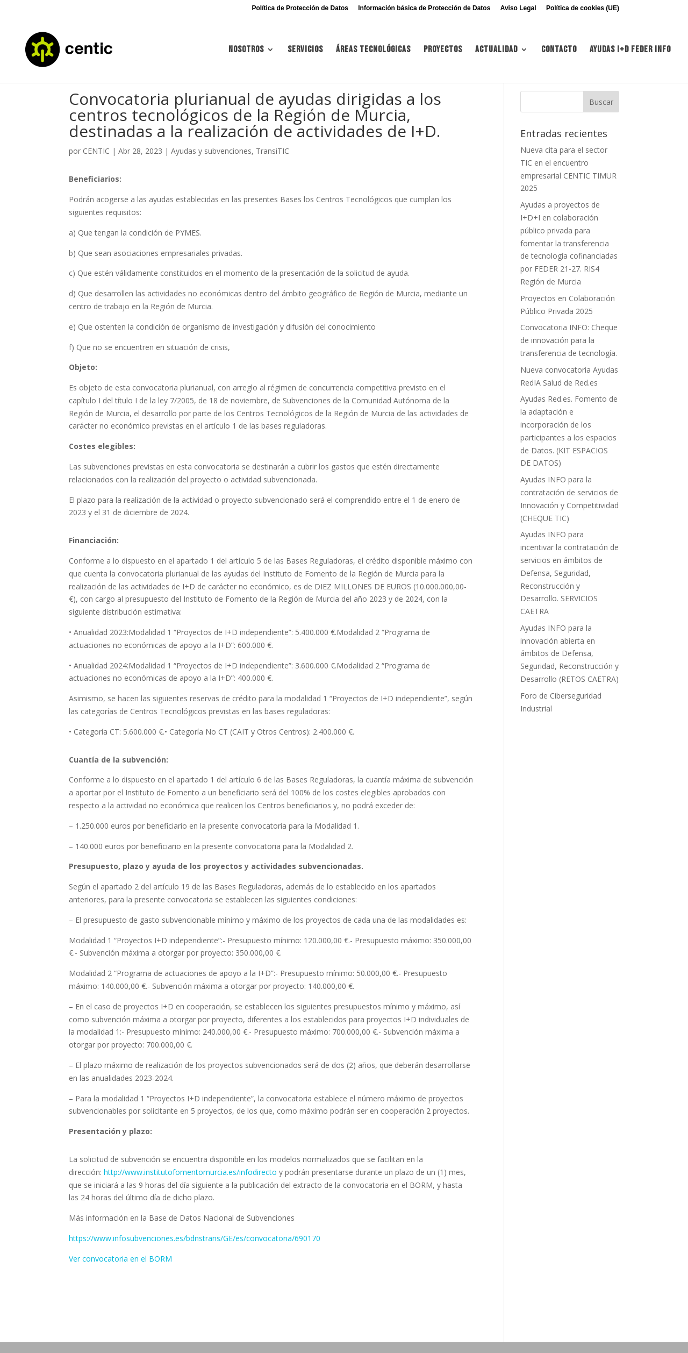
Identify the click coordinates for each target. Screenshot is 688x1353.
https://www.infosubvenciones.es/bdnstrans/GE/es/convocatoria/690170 (194, 1238)
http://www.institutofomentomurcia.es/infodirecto (190, 1172)
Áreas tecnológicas (373, 50)
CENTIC (96, 151)
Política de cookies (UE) (582, 8)
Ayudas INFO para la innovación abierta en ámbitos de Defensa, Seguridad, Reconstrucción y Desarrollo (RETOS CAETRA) (569, 653)
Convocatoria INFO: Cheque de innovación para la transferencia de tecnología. (569, 340)
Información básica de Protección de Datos (424, 8)
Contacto (559, 50)
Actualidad (496, 50)
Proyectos (443, 50)
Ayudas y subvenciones (211, 151)
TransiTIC (272, 151)
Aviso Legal (518, 8)
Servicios (305, 50)
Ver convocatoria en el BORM (120, 1259)
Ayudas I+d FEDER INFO (630, 50)
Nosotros (246, 50)
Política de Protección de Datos (300, 8)
